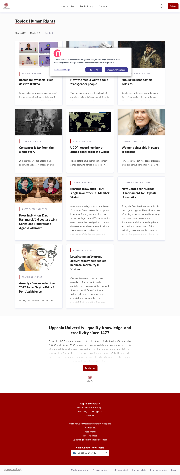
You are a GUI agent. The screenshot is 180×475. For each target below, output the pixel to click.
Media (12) (35, 33)
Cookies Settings (62, 69)
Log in (174, 469)
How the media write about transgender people (89, 82)
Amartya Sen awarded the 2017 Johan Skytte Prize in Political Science (37, 287)
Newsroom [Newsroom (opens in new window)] (90, 427)
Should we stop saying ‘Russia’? (137, 82)
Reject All (94, 70)
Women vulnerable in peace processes (140, 150)
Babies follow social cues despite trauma (36, 82)
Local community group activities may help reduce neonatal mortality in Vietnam (88, 263)
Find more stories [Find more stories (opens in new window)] (158, 469)
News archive (67, 6)
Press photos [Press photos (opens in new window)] (90, 431)
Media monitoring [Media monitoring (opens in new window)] (79, 469)
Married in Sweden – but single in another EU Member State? (90, 193)
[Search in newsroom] (162, 6)
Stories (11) (20, 33)
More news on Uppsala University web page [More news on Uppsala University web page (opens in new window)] (90, 423)
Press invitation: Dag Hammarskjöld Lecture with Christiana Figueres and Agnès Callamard (38, 221)
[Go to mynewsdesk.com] (13, 470)
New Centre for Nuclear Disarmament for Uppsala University (139, 193)
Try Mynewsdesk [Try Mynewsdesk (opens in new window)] (119, 469)
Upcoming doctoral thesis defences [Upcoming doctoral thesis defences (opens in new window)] (90, 439)
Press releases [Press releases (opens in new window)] (90, 435)
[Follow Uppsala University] (173, 6)
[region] (91, 62)
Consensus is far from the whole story (36, 150)
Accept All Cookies (116, 70)
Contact (103, 6)
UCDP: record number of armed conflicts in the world (89, 150)
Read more (90, 368)
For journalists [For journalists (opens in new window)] (139, 469)
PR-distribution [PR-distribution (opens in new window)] (99, 469)
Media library (86, 6)
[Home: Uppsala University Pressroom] (6, 6)
